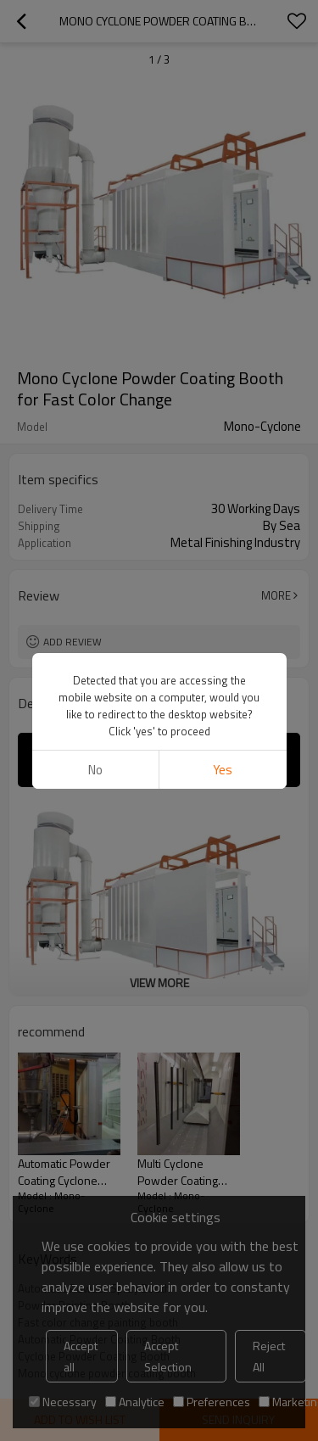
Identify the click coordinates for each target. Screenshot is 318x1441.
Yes (222, 769)
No (95, 769)
